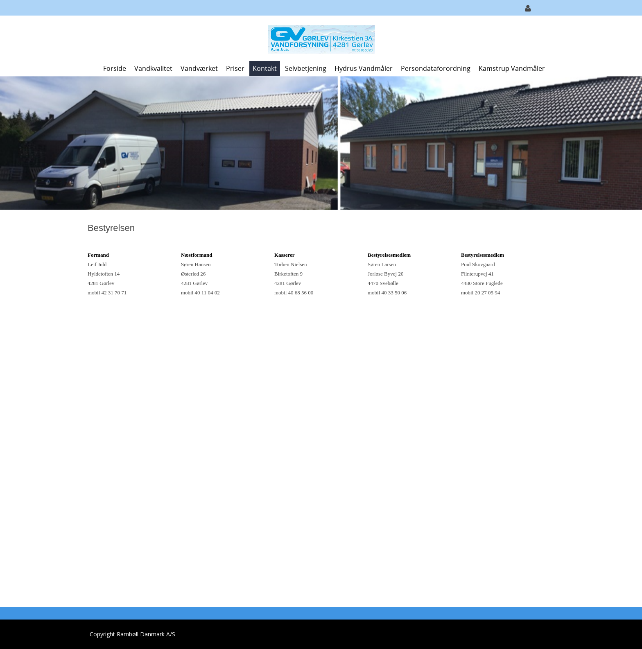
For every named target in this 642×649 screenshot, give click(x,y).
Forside (114, 68)
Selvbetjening (305, 68)
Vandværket (199, 68)
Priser (235, 68)
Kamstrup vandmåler (512, 68)
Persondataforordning (435, 68)
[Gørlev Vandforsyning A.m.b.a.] (318, 37)
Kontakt (265, 68)
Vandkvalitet (153, 68)
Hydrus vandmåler (364, 68)
